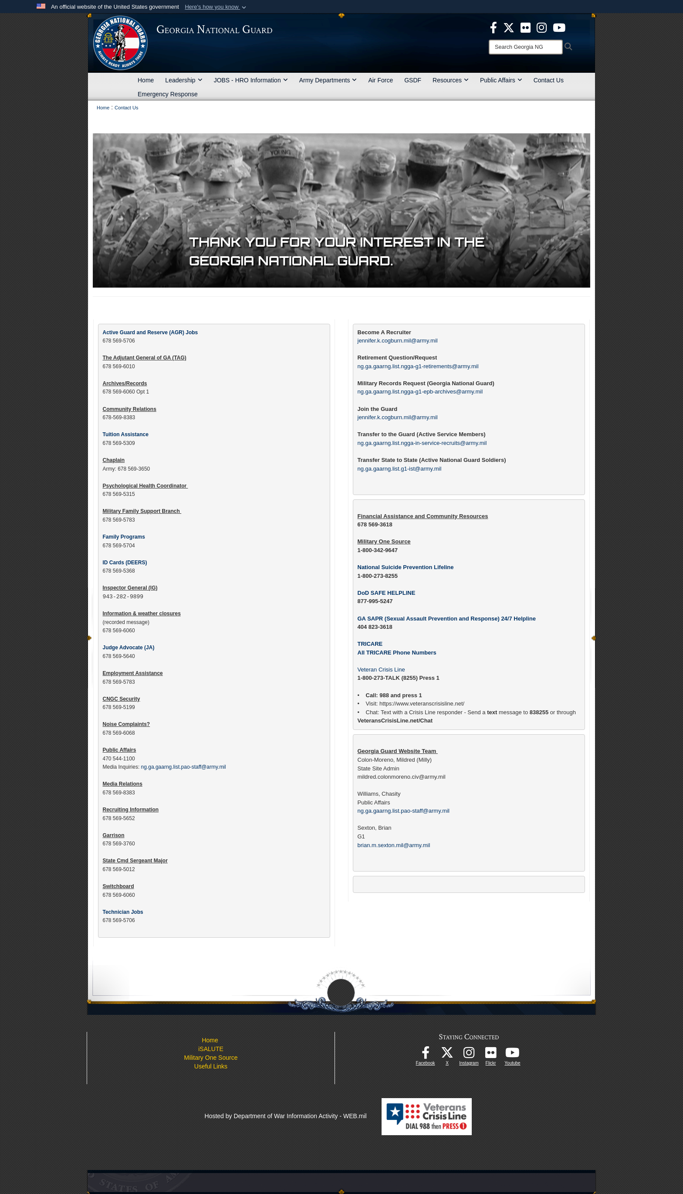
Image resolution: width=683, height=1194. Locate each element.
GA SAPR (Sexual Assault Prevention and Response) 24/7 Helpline (447, 618)
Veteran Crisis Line (381, 669)
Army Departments (328, 80)
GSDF (412, 80)
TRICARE (370, 644)
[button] (216, 7)
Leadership (183, 80)
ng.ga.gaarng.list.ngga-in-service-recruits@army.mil (422, 443)
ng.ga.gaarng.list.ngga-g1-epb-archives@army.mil (420, 391)
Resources (451, 80)
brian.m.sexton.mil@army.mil (394, 845)
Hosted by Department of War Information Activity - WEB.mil (286, 1116)
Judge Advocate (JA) (129, 647)
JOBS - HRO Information (251, 80)
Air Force (380, 80)
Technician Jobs (123, 912)
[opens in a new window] (526, 27)
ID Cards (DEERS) (125, 563)
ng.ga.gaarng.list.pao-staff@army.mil (404, 810)
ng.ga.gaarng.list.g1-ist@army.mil (400, 468)
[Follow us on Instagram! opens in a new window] (469, 1055)
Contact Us (549, 80)
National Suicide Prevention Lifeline (406, 567)
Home (146, 80)
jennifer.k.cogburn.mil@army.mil (398, 340)
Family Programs (124, 537)
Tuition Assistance (126, 434)
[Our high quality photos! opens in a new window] (491, 1055)
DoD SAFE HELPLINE (387, 593)
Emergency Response (168, 94)
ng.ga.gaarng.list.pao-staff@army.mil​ (184, 767)
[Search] (526, 47)
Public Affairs (501, 80)
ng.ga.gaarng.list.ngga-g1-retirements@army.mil (418, 366)
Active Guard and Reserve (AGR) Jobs (150, 332)
